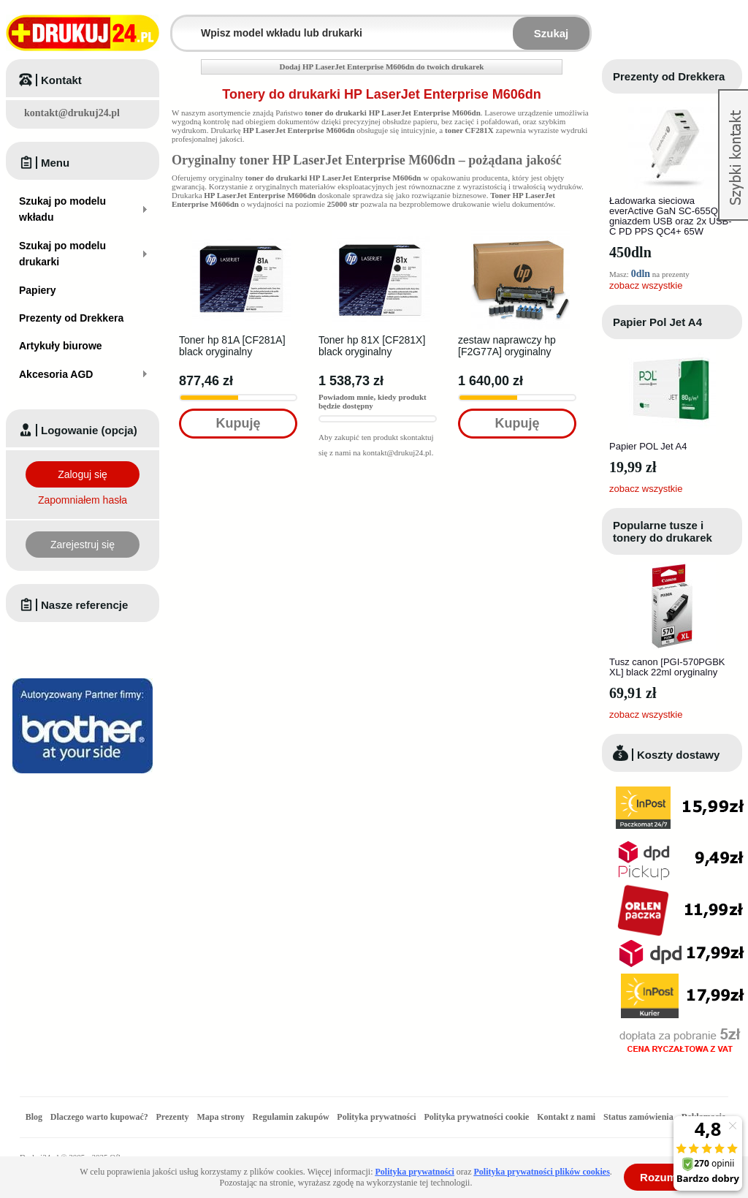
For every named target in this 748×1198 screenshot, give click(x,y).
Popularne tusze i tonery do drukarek (662, 531)
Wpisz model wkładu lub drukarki (181, 24)
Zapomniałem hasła (82, 500)
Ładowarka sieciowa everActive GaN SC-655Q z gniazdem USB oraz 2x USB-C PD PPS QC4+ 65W (670, 216)
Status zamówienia (639, 1117)
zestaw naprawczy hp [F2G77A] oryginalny (507, 345)
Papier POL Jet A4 (648, 446)
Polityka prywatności (376, 1117)
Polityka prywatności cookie (476, 1117)
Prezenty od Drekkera (669, 76)
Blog (34, 1117)
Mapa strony (220, 1117)
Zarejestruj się (82, 544)
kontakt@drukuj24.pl (72, 112)
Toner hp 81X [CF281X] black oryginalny (371, 345)
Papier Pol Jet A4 (657, 322)
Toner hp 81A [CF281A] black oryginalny (232, 345)
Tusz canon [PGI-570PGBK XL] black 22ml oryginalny (667, 667)
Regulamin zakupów (291, 1117)
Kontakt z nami (566, 1117)
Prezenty (172, 1117)
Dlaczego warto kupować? (99, 1117)
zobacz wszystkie (645, 285)
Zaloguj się (82, 474)
